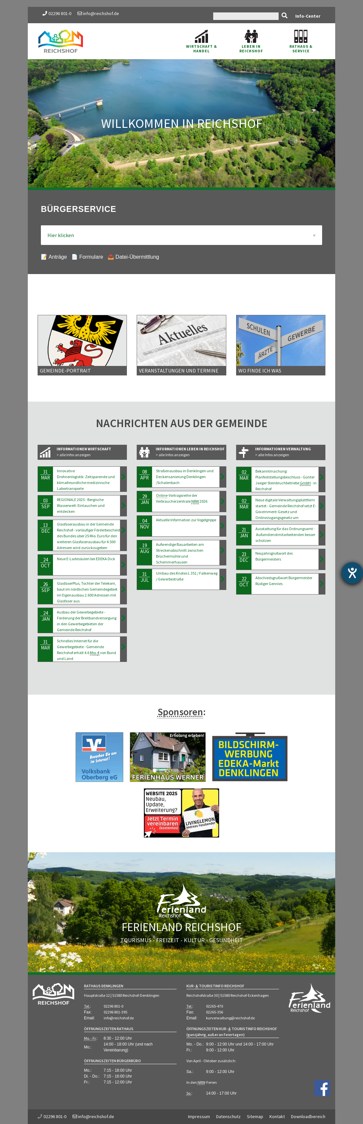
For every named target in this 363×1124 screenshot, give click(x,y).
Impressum (199, 1116)
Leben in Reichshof (251, 41)
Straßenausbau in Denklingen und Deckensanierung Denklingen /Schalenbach (185, 476)
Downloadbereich (308, 1116)
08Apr (144, 475)
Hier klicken (181, 235)
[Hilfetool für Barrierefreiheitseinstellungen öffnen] (352, 573)
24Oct (45, 563)
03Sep (45, 503)
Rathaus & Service (301, 41)
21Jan (244, 533)
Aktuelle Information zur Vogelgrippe (186, 519)
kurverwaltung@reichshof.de (230, 1017)
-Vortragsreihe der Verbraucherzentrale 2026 (181, 498)
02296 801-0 (59, 13)
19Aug (144, 548)
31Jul (144, 577)
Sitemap (255, 1116)
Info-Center (307, 16)
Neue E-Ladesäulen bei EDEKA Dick (86, 558)
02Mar (244, 475)
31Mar (45, 475)
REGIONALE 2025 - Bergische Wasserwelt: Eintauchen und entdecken (81, 505)
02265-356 (214, 1012)
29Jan (144, 499)
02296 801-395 (115, 1012)
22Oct (244, 582)
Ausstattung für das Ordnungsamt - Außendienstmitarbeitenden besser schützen (285, 534)
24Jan (45, 616)
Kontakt (277, 1116)
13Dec (45, 528)
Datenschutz (228, 1116)
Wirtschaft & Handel (201, 41)
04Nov (144, 524)
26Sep (45, 587)
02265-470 (214, 1006)
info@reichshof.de (98, 13)
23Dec (244, 557)
